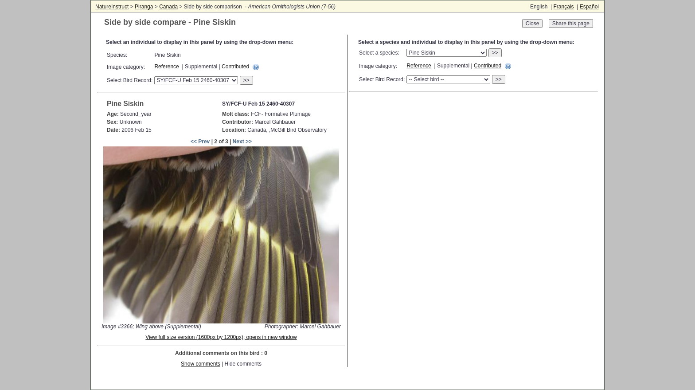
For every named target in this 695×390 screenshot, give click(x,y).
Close (532, 23)
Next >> (242, 141)
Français (563, 7)
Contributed (235, 66)
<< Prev (200, 141)
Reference (166, 66)
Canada (168, 7)
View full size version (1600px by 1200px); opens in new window (221, 337)
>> (246, 80)
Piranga (144, 7)
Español (589, 7)
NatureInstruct (112, 7)
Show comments (200, 364)
